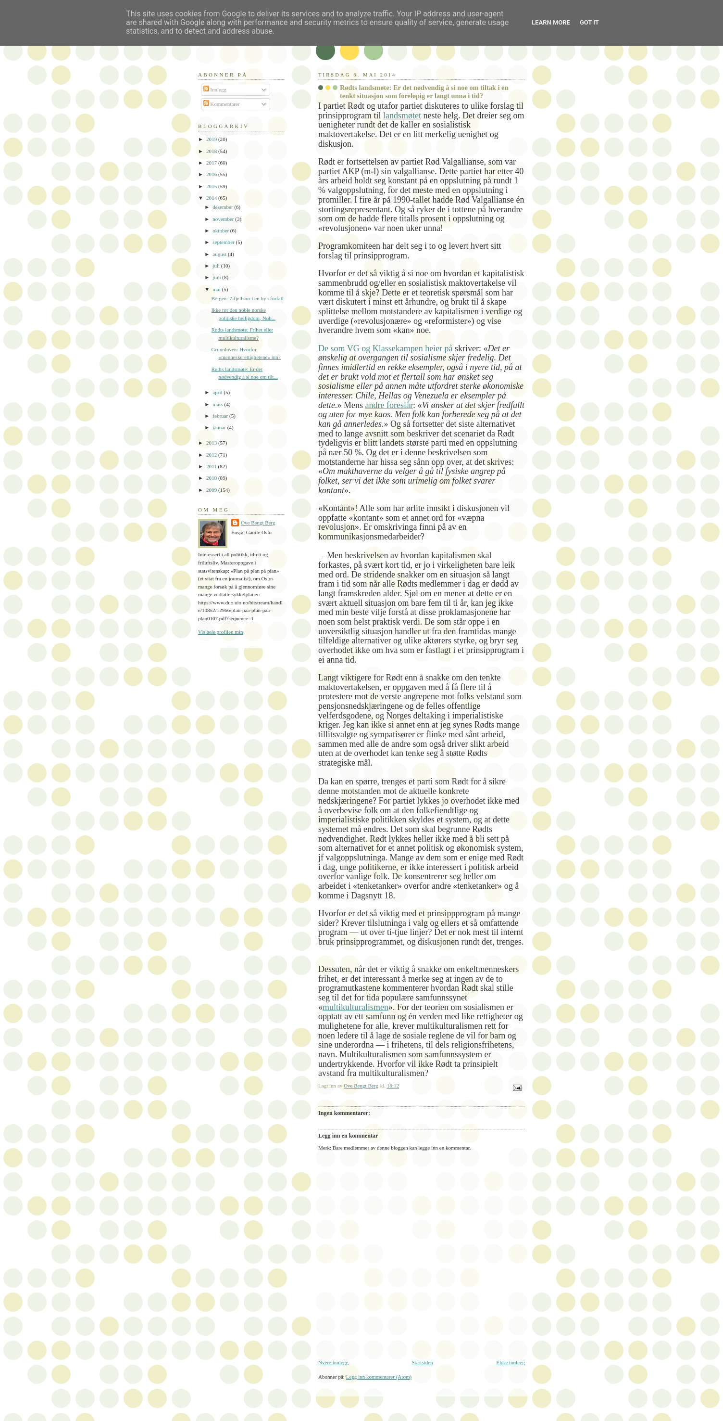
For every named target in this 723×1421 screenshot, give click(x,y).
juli (216, 266)
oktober (221, 230)
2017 (212, 163)
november (223, 219)
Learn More (551, 22)
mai (217, 289)
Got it (589, 22)
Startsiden (422, 1362)
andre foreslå (387, 405)
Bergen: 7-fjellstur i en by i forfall (248, 298)
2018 (212, 151)
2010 (212, 478)
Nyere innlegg (333, 1362)
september (224, 242)
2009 (212, 490)
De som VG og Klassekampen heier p (383, 348)
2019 (212, 139)
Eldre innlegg (510, 1362)
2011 (212, 466)
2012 (212, 455)
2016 (212, 174)
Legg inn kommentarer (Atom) (379, 1377)
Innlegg (215, 89)
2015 (212, 186)
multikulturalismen (355, 1007)
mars (218, 404)
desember (223, 207)
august (220, 254)
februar (220, 416)
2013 (212, 443)
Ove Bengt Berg (258, 522)
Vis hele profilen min (220, 632)
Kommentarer (221, 104)
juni (217, 277)
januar (219, 427)
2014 (212, 198)
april (218, 392)
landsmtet (402, 115)
